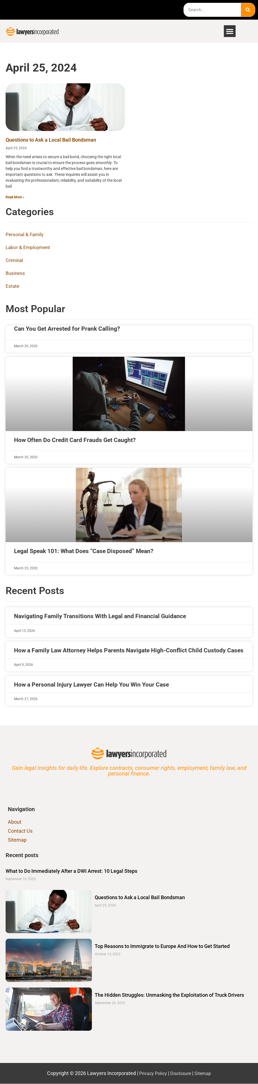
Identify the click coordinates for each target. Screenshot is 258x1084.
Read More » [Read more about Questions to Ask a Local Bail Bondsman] (15, 197)
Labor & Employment (29, 248)
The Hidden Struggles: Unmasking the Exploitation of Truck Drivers (169, 995)
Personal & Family (25, 235)
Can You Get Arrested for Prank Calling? (67, 329)
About (14, 822)
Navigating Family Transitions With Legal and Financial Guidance (100, 616)
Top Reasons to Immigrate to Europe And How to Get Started (162, 946)
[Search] (248, 10)
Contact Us (20, 831)
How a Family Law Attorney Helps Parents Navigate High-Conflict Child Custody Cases (128, 650)
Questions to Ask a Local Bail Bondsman (51, 140)
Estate (13, 287)
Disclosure (181, 1073)
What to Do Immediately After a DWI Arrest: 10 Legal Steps (71, 871)
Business (16, 274)
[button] (230, 31)
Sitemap (17, 840)
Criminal (15, 261)
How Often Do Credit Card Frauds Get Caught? (75, 440)
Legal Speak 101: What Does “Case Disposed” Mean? (83, 551)
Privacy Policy (151, 1073)
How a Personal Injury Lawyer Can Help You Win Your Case (91, 685)
